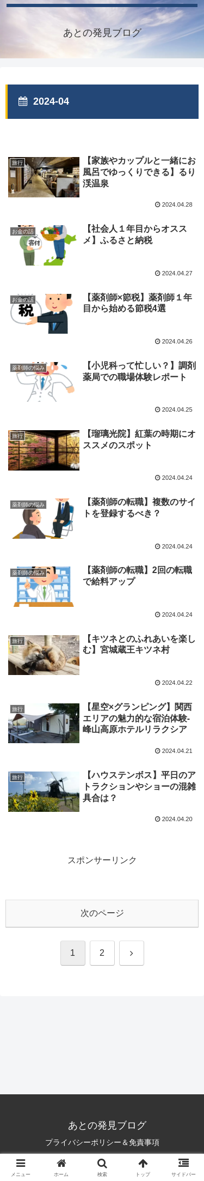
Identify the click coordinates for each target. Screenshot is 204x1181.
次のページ (102, 913)
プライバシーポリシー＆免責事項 (102, 1142)
